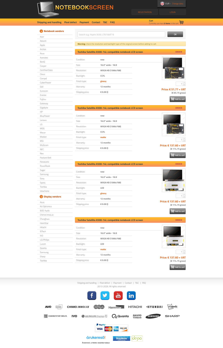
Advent (43, 40)
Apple (42, 45)
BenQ (42, 61)
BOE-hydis (45, 210)
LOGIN (172, 12)
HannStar (44, 223)
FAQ (112, 22)
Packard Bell (45, 157)
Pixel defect (70, 22)
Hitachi (43, 227)
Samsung (44, 174)
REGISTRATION (145, 12)
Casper (43, 65)
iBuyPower (45, 115)
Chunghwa (44, 218)
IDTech (43, 231)
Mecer (43, 132)
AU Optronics (46, 206)
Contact (96, 22)
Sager (42, 170)
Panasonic (44, 161)
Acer (42, 36)
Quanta (43, 248)
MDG (42, 128)
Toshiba (43, 186)
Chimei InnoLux (46, 214)
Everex (43, 95)
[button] (184, 83)
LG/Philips (44, 239)
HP (41, 111)
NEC (42, 149)
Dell (41, 86)
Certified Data (46, 70)
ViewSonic (44, 191)
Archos (43, 49)
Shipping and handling (49, 22)
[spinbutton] (179, 84)
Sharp (42, 256)
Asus (42, 53)
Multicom (44, 145)
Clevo (42, 74)
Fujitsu (43, 99)
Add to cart (178, 99)
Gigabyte (44, 107)
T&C (105, 22)
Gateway (44, 103)
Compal (43, 78)
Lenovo (43, 120)
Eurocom (44, 90)
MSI (42, 141)
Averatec (44, 57)
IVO (41, 235)
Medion (43, 136)
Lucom (43, 243)
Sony (42, 178)
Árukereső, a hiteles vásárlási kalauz (96, 343)
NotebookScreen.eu (75, 9)
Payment (84, 22)
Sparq (42, 182)
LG (41, 124)
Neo (42, 153)
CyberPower (45, 82)
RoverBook (45, 166)
